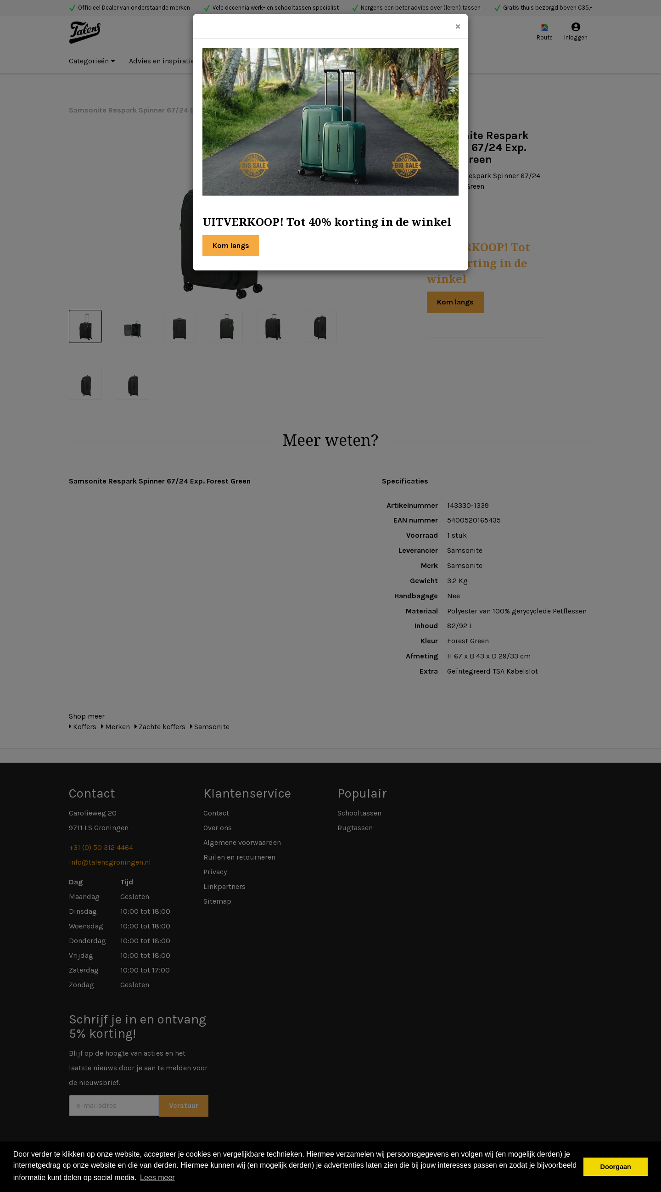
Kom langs (231, 245)
